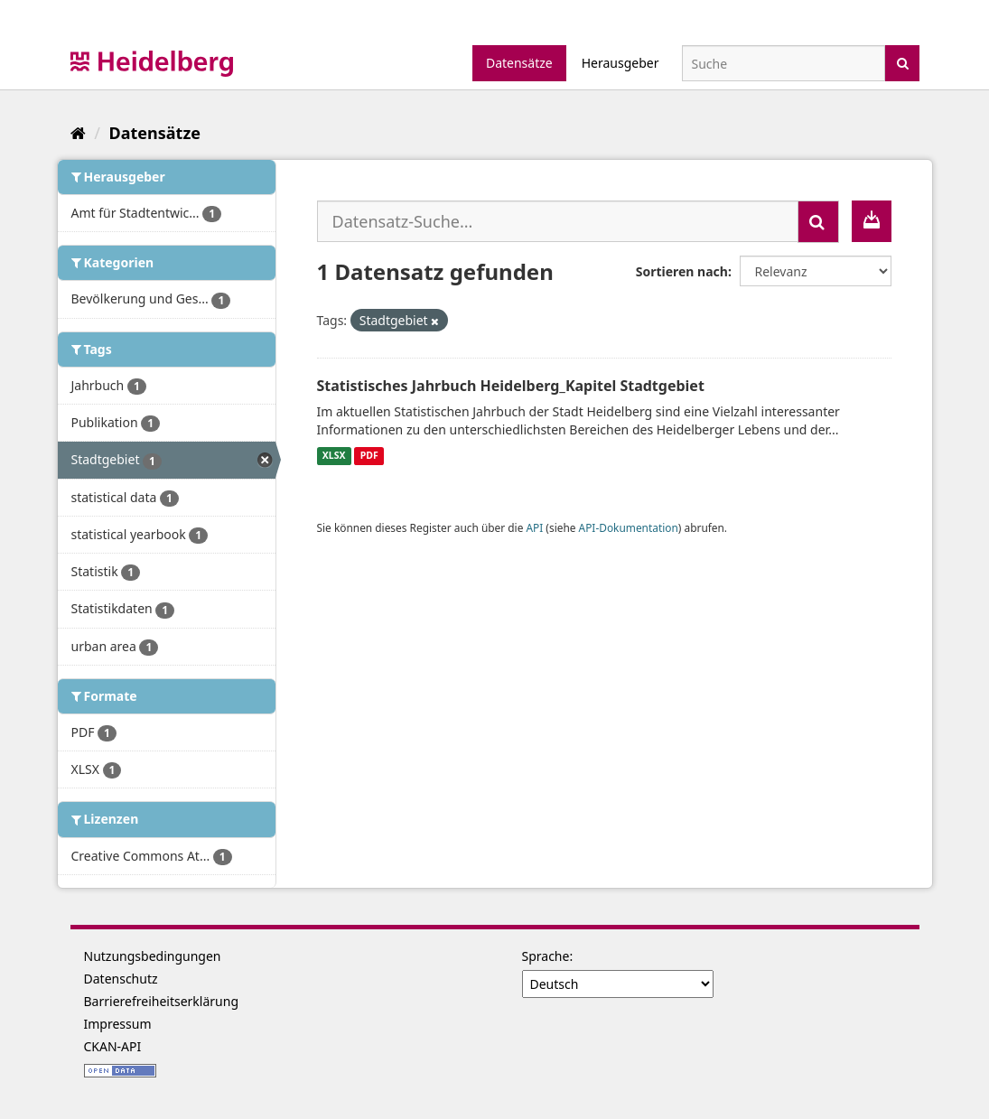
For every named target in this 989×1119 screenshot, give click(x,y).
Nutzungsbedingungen (152, 956)
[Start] (78, 133)
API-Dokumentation (628, 527)
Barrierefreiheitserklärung (161, 1001)
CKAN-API (113, 1046)
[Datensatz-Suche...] (557, 221)
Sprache (546, 956)
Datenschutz (121, 978)
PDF (369, 456)
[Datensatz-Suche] (783, 63)
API (534, 527)
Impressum (118, 1023)
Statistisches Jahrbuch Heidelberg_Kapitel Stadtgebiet (510, 386)
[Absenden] (902, 62)
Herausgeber (620, 62)
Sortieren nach (682, 271)
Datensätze (519, 62)
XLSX (334, 456)
